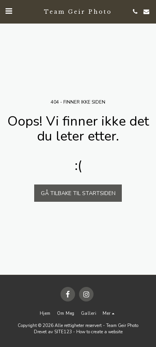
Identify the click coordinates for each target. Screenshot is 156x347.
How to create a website (99, 332)
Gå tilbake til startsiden (78, 193)
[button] (8, 11)
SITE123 (63, 332)
